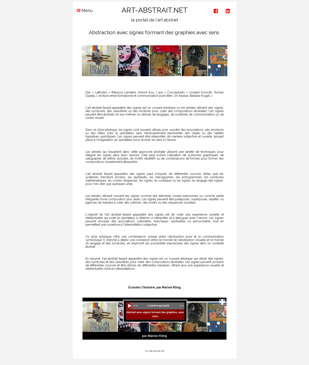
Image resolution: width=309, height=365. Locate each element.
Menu (83, 10)
